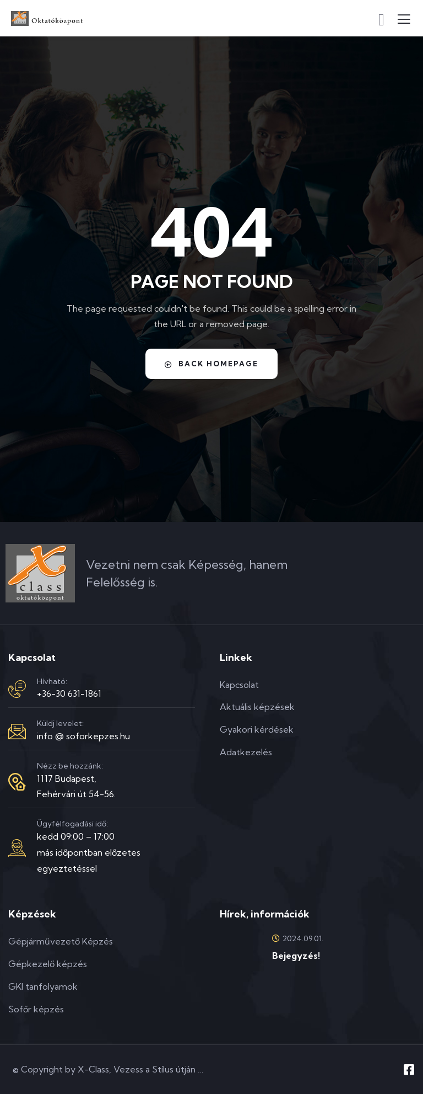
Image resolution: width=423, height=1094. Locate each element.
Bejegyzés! (296, 955)
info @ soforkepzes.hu (83, 735)
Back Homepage (211, 364)
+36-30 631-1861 (69, 693)
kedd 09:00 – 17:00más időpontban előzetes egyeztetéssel (88, 852)
